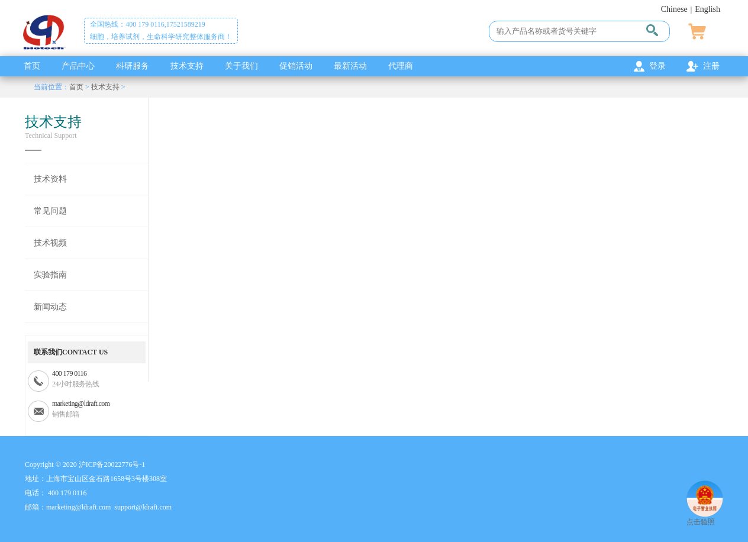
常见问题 (50, 211)
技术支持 (187, 66)
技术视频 (50, 242)
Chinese (674, 9)
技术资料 (50, 179)
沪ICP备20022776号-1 (112, 464)
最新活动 (350, 66)
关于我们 (241, 66)
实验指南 (50, 274)
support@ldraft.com (143, 507)
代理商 (400, 66)
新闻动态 (50, 306)
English (707, 9)
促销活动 (295, 66)
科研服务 (132, 66)
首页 (32, 66)
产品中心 (78, 66)
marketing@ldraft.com (80, 403)
